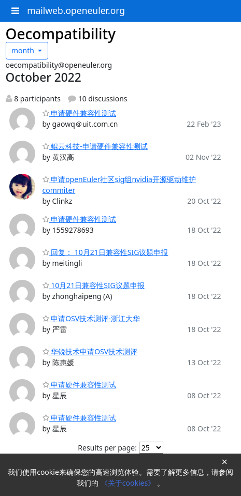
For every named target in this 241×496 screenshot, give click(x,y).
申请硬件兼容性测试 (79, 113)
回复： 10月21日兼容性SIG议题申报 (105, 252)
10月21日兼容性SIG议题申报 (93, 285)
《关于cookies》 (129, 483)
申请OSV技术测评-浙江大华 (91, 318)
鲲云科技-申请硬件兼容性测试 (95, 146)
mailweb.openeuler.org (76, 10)
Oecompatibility (61, 33)
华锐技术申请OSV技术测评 (90, 351)
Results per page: (107, 448)
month (23, 50)
